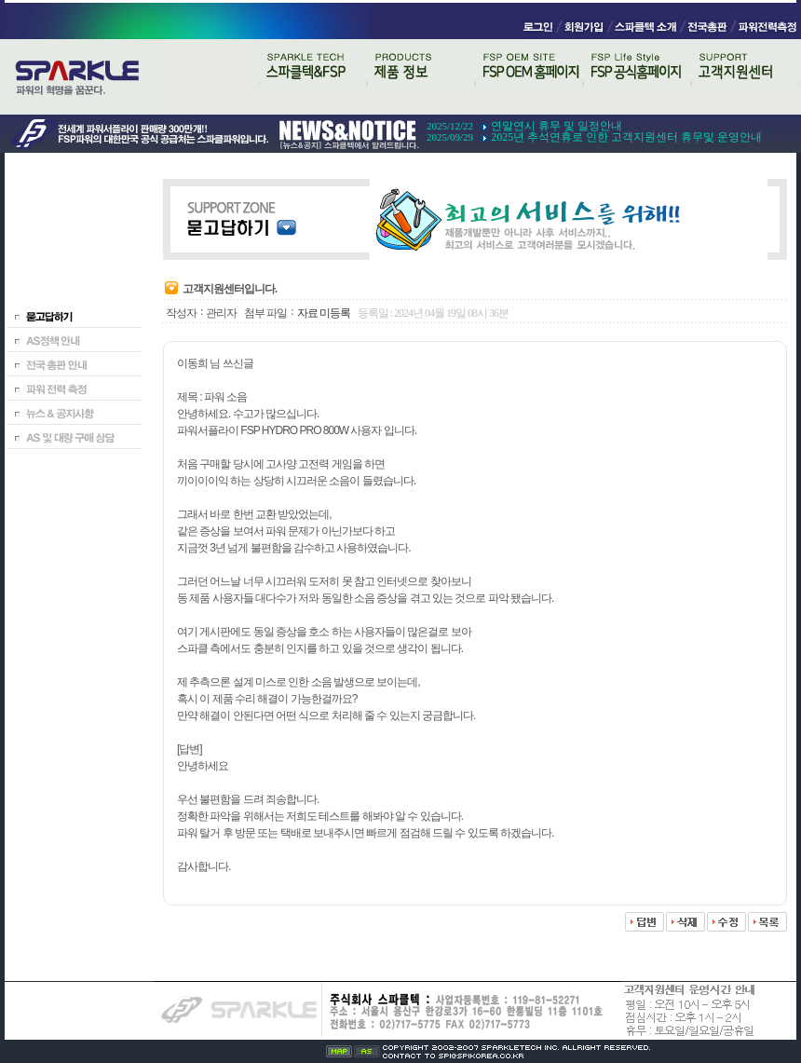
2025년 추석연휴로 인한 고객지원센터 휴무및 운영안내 (626, 136)
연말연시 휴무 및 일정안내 (556, 125)
